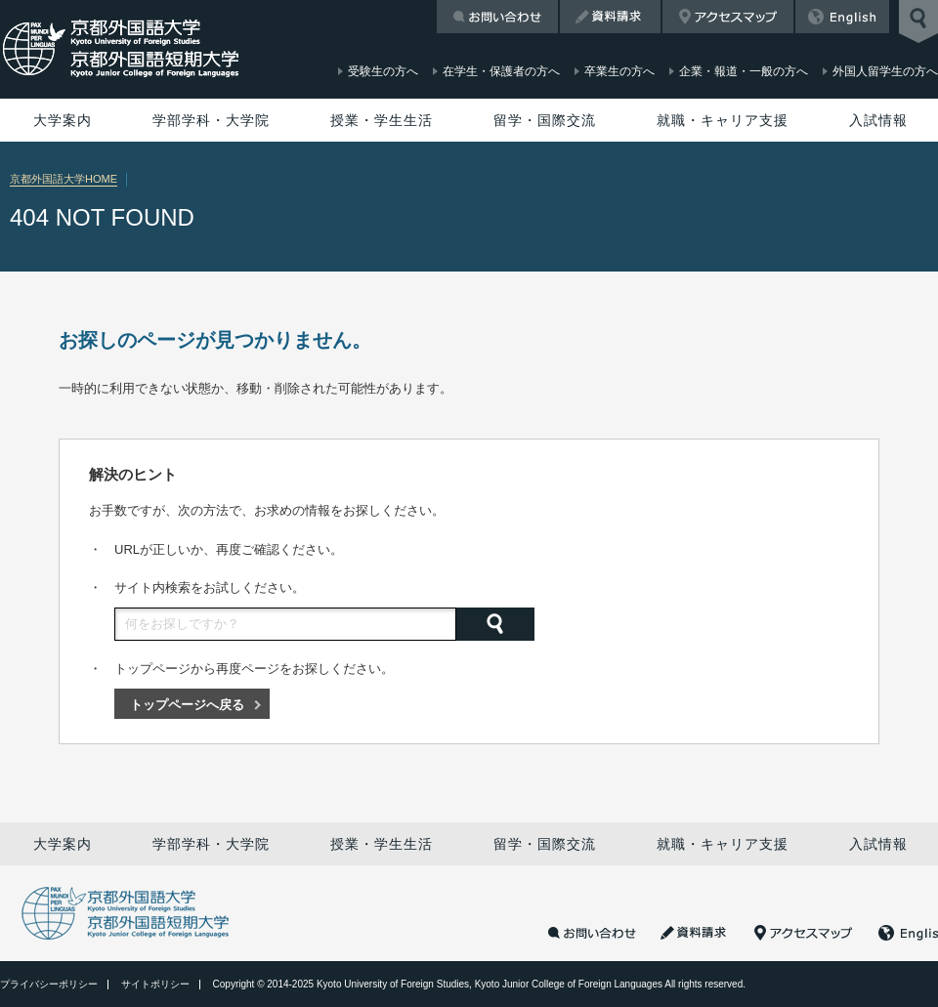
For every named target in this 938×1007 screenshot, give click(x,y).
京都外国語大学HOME (63, 179)
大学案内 (62, 120)
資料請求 (610, 16)
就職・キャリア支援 (723, 120)
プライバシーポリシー (49, 984)
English (842, 16)
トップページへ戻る (187, 704)
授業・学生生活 (381, 120)
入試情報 (878, 120)
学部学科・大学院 (211, 120)
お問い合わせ (497, 16)
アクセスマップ (727, 16)
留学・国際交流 (544, 120)
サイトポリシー (155, 984)
